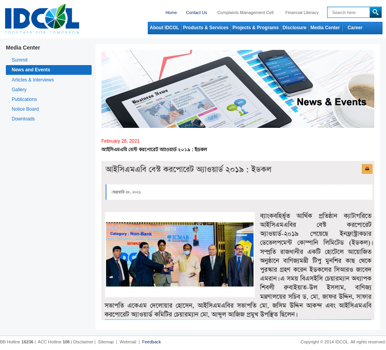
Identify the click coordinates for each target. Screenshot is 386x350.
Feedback (151, 341)
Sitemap (105, 341)
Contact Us (196, 12)
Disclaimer (83, 341)
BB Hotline (17, 341)
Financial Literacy (302, 12)
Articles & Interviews (33, 80)
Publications (24, 99)
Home (171, 12)
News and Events (31, 69)
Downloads (23, 119)
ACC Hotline (54, 341)
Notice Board (25, 109)
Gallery (19, 89)
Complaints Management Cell (245, 12)
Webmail (128, 341)
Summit (20, 60)
